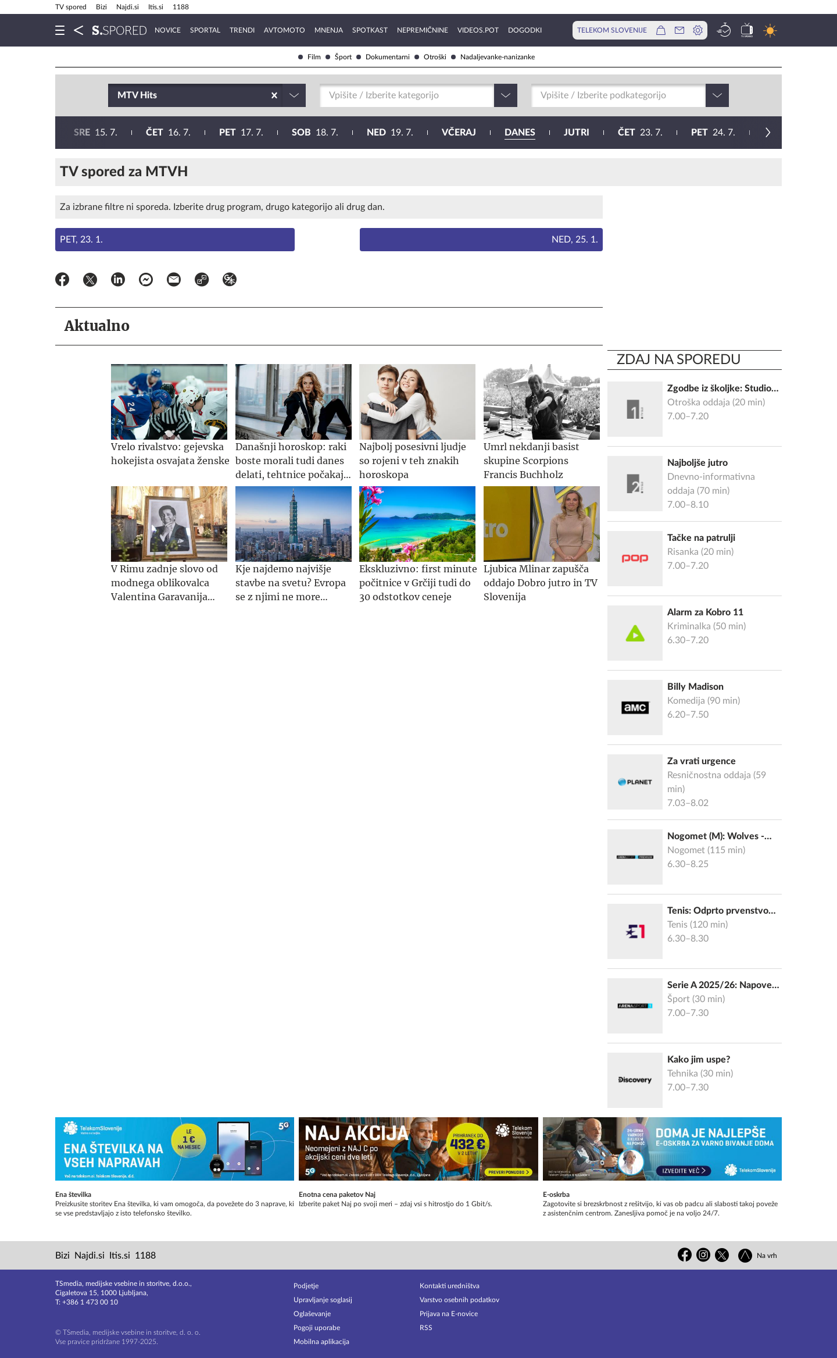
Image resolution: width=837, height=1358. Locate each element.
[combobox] (118, 95)
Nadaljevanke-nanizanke (493, 57)
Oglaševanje (312, 1313)
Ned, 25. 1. (575, 239)
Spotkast (370, 30)
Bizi (101, 6)
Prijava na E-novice (449, 1313)
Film (309, 57)
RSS (426, 1327)
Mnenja (328, 30)
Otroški (430, 57)
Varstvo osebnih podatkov (459, 1299)
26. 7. (521, 132)
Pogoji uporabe (317, 1327)
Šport (339, 57)
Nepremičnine (422, 30)
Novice (168, 30)
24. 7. (372, 132)
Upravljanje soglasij (323, 1299)
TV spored (71, 6)
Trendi (242, 30)
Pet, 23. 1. (81, 239)
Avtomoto (284, 30)
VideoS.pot (478, 30)
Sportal (205, 30)
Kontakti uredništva (450, 1285)
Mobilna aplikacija (321, 1341)
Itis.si (155, 6)
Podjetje (306, 1285)
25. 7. (446, 132)
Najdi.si (127, 6)
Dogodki (525, 30)
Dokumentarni (383, 57)
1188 (181, 6)
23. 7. (299, 132)
